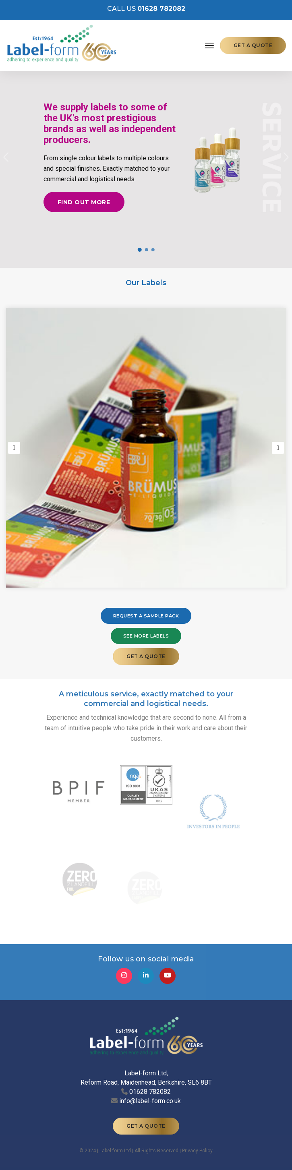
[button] (6, 157)
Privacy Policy (197, 1138)
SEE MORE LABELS (146, 636)
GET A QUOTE (253, 45)
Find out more (84, 203)
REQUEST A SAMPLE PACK (146, 616)
